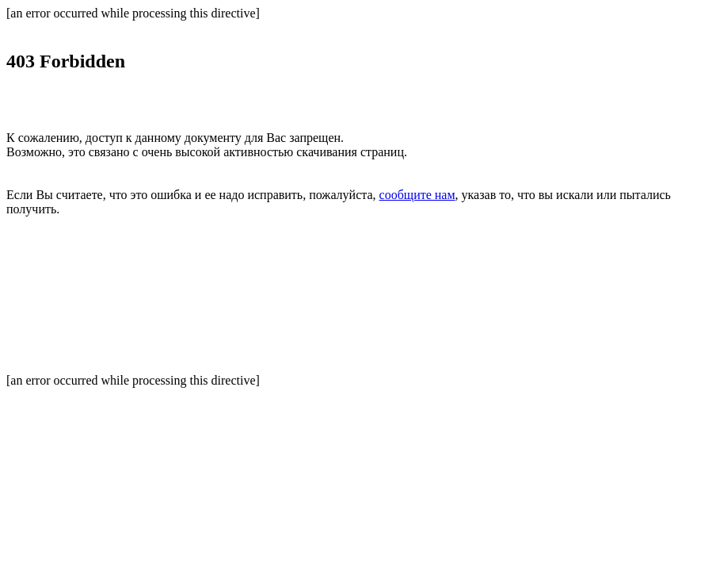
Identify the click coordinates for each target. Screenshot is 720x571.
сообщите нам (417, 194)
